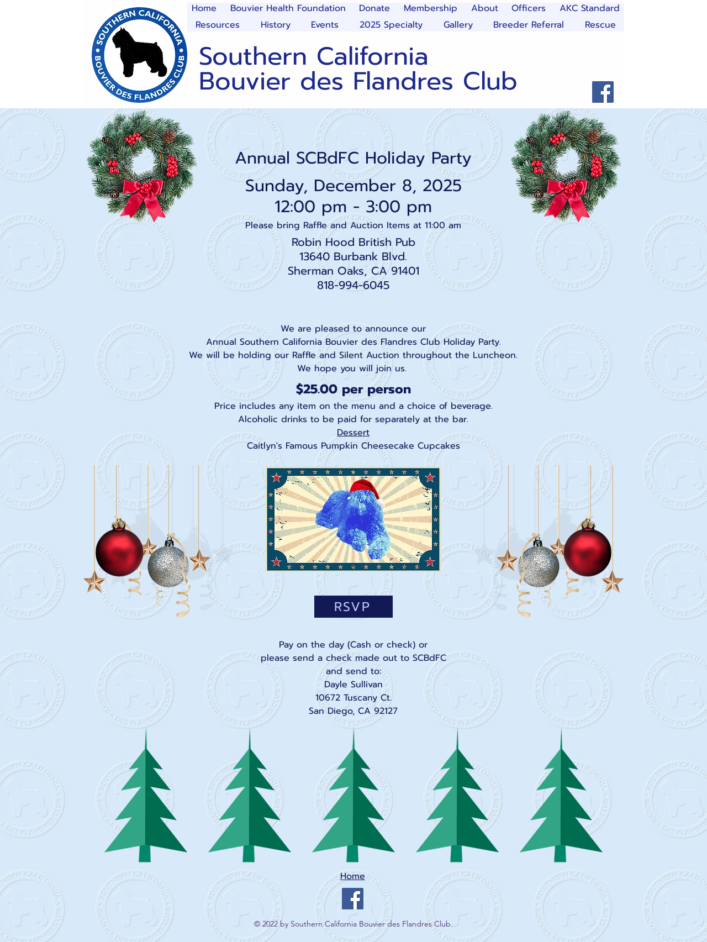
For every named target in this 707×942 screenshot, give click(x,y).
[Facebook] (603, 92)
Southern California (314, 56)
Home (352, 876)
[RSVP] (353, 607)
